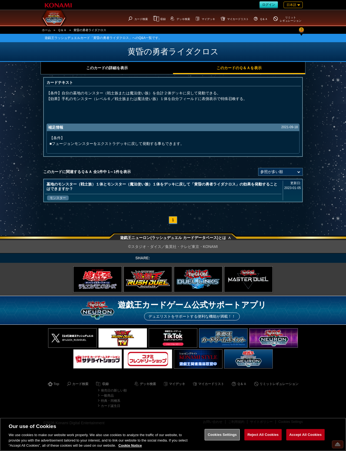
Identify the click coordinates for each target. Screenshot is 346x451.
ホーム (46, 30)
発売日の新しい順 (114, 390)
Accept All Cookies (305, 435)
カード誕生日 (110, 406)
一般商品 (107, 395)
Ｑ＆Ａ (62, 30)
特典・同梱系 (110, 401)
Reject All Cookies (262, 435)
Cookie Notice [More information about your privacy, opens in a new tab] (130, 445)
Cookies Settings (222, 435)
